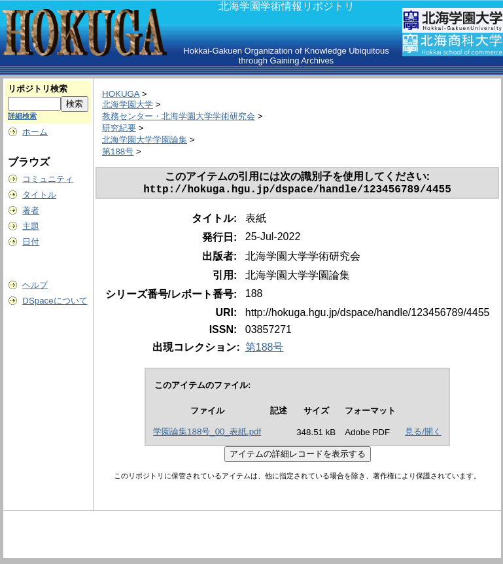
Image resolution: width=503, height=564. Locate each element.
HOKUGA (120, 94)
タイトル (39, 195)
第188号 (117, 151)
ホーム (35, 132)
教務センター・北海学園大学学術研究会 (178, 116)
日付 (30, 242)
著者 (30, 210)
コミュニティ (47, 179)
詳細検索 (22, 116)
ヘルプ (35, 285)
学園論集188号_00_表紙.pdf (207, 434)
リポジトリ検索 (37, 89)
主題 (30, 226)
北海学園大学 (127, 104)
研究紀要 (119, 128)
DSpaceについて (54, 301)
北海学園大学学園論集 (144, 140)
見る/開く (423, 434)
